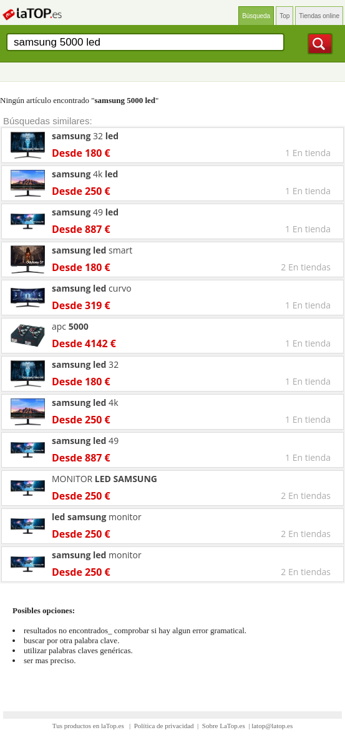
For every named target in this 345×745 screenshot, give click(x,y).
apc (70, 326)
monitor (97, 517)
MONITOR (104, 479)
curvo (92, 288)
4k (85, 174)
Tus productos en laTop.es (89, 725)
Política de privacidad (164, 725)
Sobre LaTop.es (223, 725)
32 (85, 136)
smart (92, 250)
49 (85, 212)
